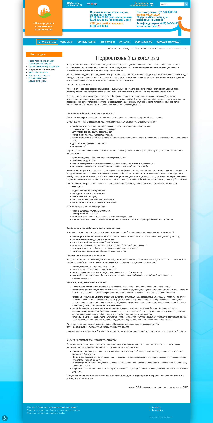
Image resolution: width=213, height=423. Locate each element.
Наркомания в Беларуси (40, 64)
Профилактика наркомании (41, 61)
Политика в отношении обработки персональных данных (53, 410)
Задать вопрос (143, 42)
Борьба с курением (37, 81)
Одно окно (66, 42)
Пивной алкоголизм (38, 78)
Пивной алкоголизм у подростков (44, 66)
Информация (107, 42)
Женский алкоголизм (38, 72)
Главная (112, 49)
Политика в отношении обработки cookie (46, 413)
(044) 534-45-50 (99, 26)
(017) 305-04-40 (169, 23)
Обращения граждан (168, 42)
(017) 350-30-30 (168, 12)
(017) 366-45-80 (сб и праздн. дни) (110, 19)
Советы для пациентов (145, 49)
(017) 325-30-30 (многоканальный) (111, 17)
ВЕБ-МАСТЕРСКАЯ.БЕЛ (161, 417)
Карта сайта (157, 410)
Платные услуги (86, 42)
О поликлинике (47, 42)
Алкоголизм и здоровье (39, 75)
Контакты (124, 42)
